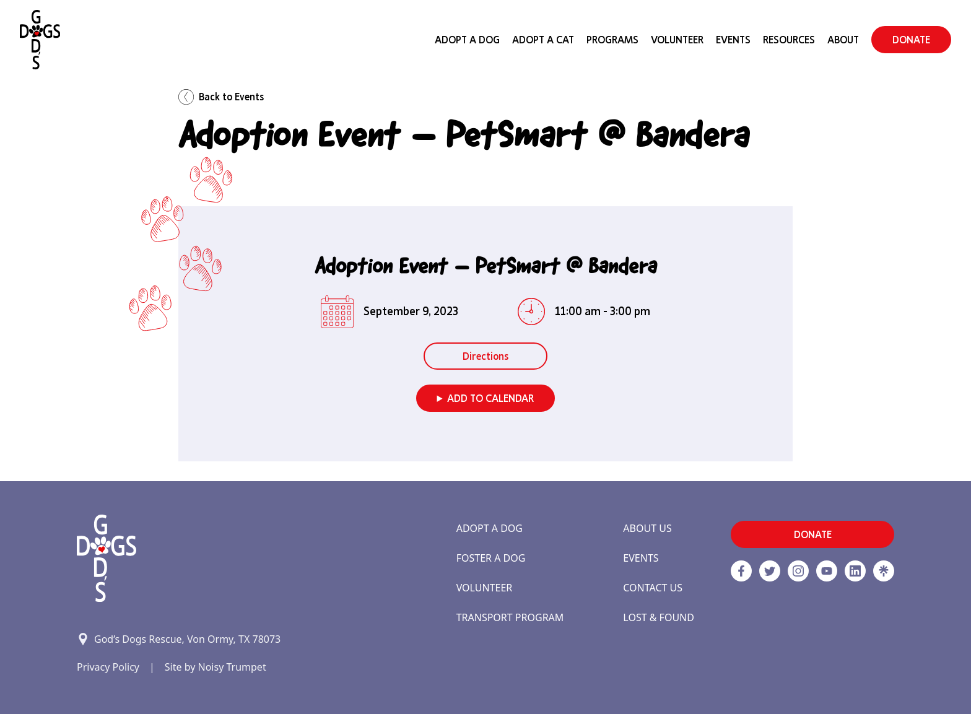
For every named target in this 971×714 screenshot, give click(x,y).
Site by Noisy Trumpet (215, 667)
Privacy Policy (108, 667)
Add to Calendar (490, 398)
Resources (789, 39)
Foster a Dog (491, 558)
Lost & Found (658, 617)
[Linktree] (883, 570)
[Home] (40, 39)
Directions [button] (485, 356)
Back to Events (221, 97)
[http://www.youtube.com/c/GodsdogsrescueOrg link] (826, 570)
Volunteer (677, 39)
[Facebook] (741, 570)
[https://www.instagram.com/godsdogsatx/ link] (798, 570)
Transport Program (510, 617)
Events (733, 39)
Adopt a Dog (489, 528)
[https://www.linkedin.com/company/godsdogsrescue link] (855, 570)
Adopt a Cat (543, 39)
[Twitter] (769, 570)
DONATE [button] (911, 39)
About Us (647, 528)
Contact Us (652, 587)
